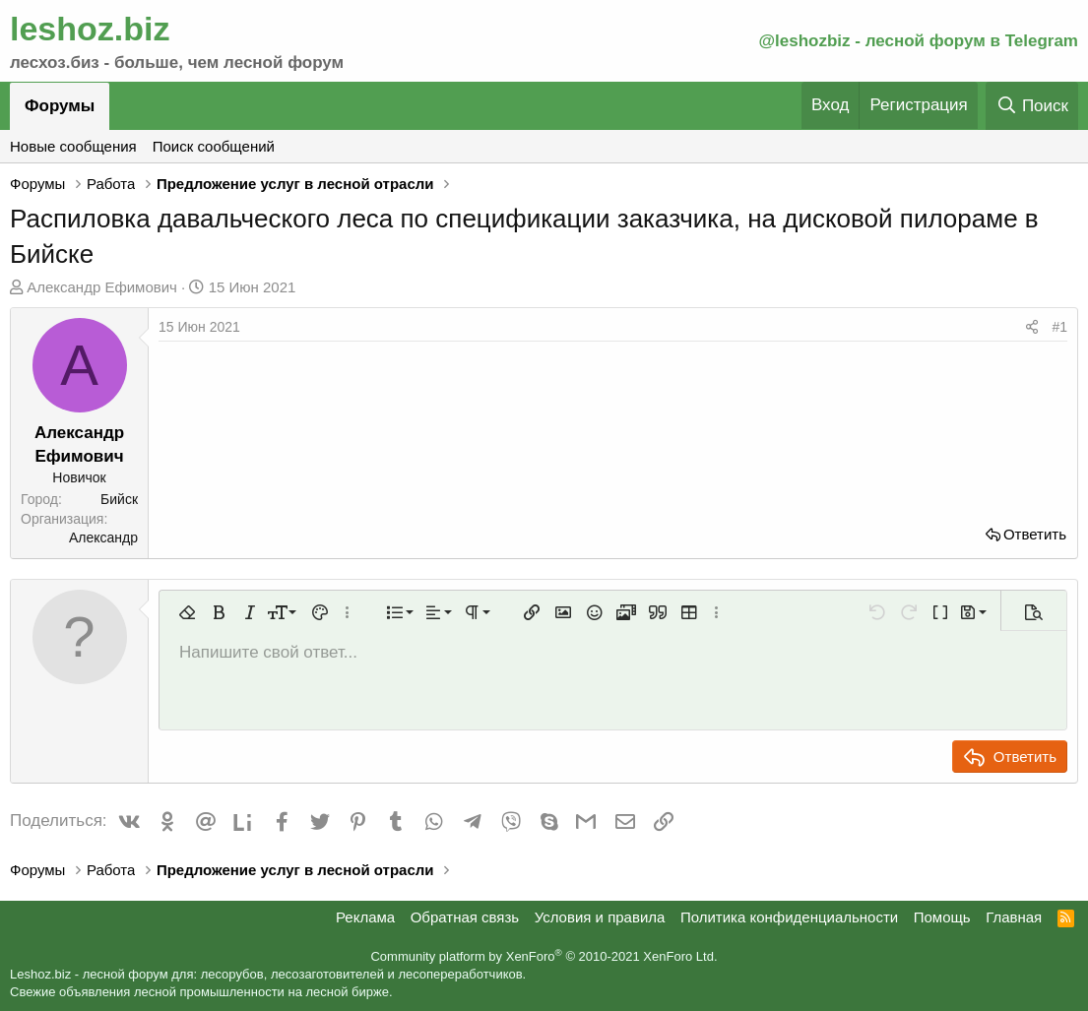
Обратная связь (465, 917)
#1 (1059, 327)
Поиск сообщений (214, 146)
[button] (187, 612)
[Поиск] (1032, 106)
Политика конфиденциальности (789, 917)
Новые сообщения (73, 146)
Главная (1014, 917)
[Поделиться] (1032, 328)
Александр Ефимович (102, 287)
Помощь (942, 917)
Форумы (60, 105)
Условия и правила (600, 917)
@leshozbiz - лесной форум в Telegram (918, 41)
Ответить (1034, 534)
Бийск (119, 499)
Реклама (365, 917)
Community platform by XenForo (543, 956)
